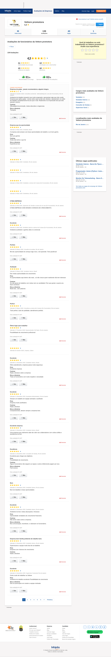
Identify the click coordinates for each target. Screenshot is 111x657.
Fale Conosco (32, 637)
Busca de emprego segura (68, 639)
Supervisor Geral (81, 107)
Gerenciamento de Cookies (36, 635)
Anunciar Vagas (51, 632)
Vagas (69, 32)
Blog (63, 11)
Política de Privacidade (52, 639)
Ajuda (48, 628)
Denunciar (62, 118)
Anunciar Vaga (86, 11)
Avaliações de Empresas (43, 11)
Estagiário (79, 102)
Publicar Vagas (27, 11)
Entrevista (93, 32)
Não (23, 117)
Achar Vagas (17, 11)
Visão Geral (17, 32)
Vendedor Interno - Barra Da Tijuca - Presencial (90, 164)
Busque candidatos (52, 633)
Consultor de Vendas (83, 105)
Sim (14, 117)
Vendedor (79, 97)
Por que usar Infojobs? (35, 630)
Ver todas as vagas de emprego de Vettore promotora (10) (89, 187)
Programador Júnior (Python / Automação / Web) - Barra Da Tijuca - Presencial (90, 171)
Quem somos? (33, 628)
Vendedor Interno (81, 100)
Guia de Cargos (66, 633)
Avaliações (44, 32)
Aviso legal (49, 637)
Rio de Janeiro (80, 124)
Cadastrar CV (101, 11)
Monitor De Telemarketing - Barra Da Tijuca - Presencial (90, 178)
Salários (57, 11)
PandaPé (49, 635)
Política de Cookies (34, 633)
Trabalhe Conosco (34, 632)
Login (92, 11)
